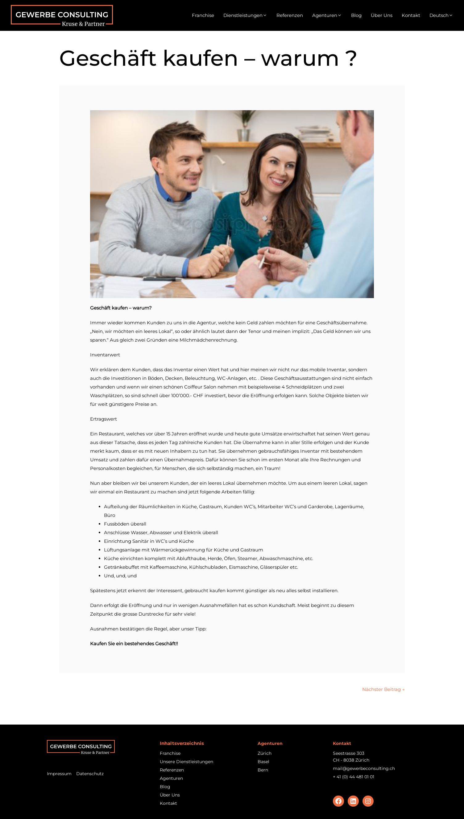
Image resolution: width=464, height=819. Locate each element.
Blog (356, 15)
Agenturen (327, 15)
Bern (263, 770)
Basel (263, 761)
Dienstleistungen (245, 15)
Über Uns (381, 15)
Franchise (203, 15)
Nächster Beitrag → (383, 689)
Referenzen (289, 15)
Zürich (264, 753)
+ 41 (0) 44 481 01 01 (353, 777)
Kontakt (411, 15)
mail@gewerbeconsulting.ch (364, 768)
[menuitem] (441, 15)
